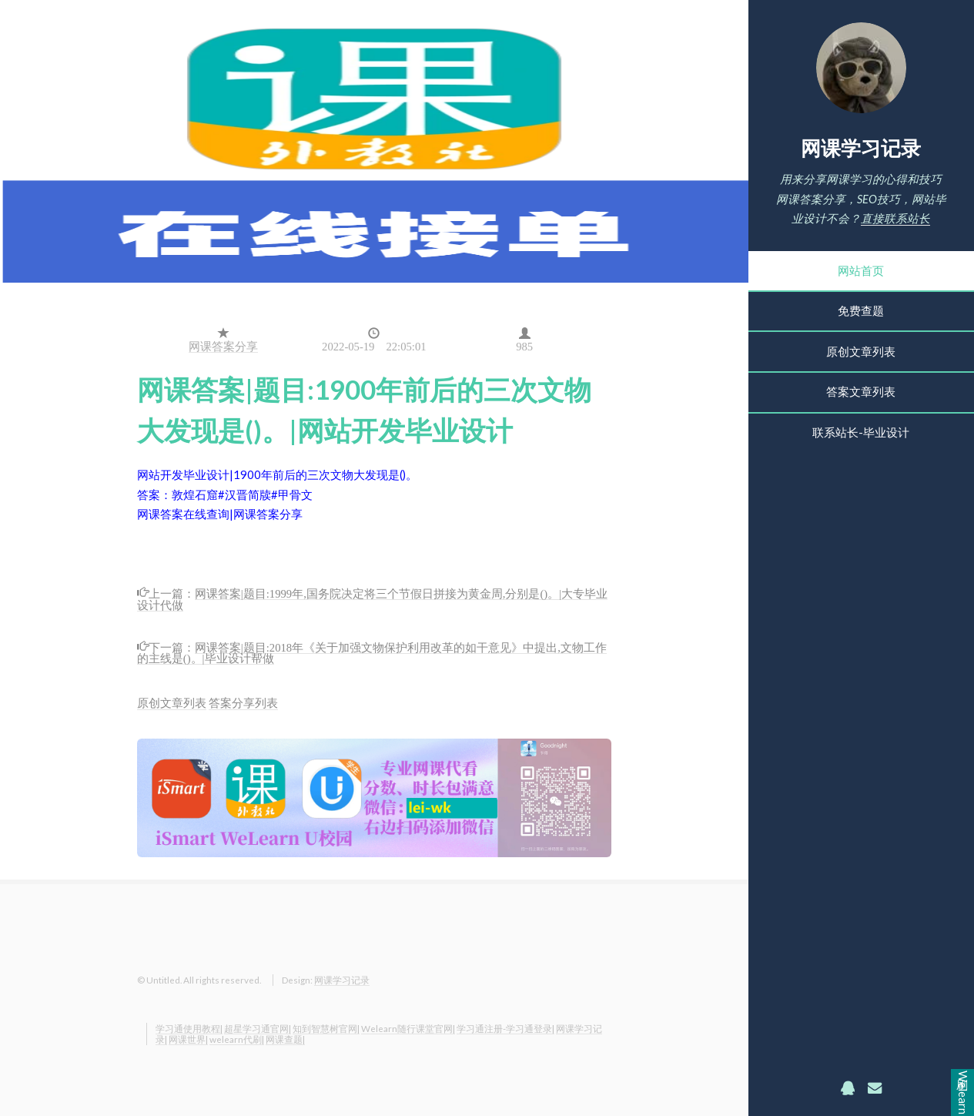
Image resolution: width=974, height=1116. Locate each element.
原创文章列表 (860, 351)
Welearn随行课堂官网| (408, 1028)
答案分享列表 (243, 702)
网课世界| (188, 1039)
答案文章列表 (860, 391)
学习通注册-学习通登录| (505, 1028)
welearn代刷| (236, 1039)
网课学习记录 (861, 147)
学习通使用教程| (189, 1028)
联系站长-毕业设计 (860, 432)
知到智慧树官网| (326, 1028)
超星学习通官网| (257, 1028)
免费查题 (861, 310)
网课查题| (285, 1039)
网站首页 (861, 270)
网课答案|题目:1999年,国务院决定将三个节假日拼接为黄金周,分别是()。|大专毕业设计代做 (372, 598)
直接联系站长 (895, 218)
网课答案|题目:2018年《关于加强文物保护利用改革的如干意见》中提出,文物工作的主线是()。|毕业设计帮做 (372, 652)
